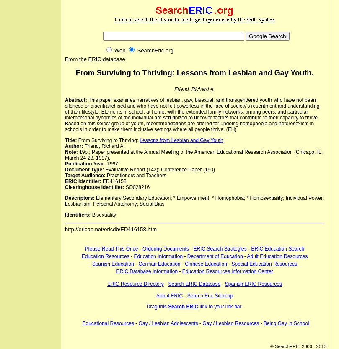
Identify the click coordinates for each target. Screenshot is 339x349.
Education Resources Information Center (227, 271)
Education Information (158, 256)
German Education (159, 264)
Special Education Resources (265, 264)
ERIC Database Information (147, 271)
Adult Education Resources (277, 256)
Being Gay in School (286, 323)
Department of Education (215, 256)
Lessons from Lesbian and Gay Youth (181, 140)
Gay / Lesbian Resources (230, 323)
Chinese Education (206, 264)
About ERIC (169, 296)
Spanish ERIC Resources (253, 284)
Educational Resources (108, 323)
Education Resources (105, 256)
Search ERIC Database (194, 284)
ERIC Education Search (277, 249)
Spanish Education (113, 264)
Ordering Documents (165, 249)
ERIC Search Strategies (219, 249)
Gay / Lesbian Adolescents (168, 323)
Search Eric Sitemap (210, 296)
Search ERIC (183, 307)
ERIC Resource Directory (135, 284)
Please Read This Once (111, 249)
